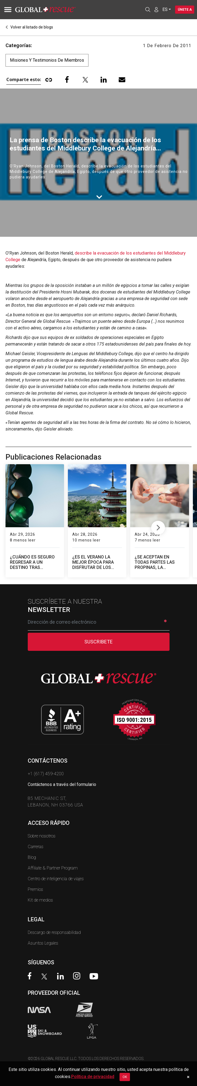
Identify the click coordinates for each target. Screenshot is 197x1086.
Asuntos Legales (43, 943)
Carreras (35, 846)
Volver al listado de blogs (29, 27)
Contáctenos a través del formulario (62, 784)
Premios (35, 889)
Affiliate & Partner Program (53, 868)
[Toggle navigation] (6, 9)
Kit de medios (40, 900)
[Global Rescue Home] (52, 9)
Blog (32, 857)
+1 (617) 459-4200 (46, 773)
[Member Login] (155, 9)
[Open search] (147, 9)
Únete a (184, 10)
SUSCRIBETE (98, 642)
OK (125, 1077)
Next (158, 526)
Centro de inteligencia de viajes (56, 878)
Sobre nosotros (42, 836)
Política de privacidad (92, 1076)
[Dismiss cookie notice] (188, 1077)
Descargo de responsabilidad (54, 932)
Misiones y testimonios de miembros (47, 60)
